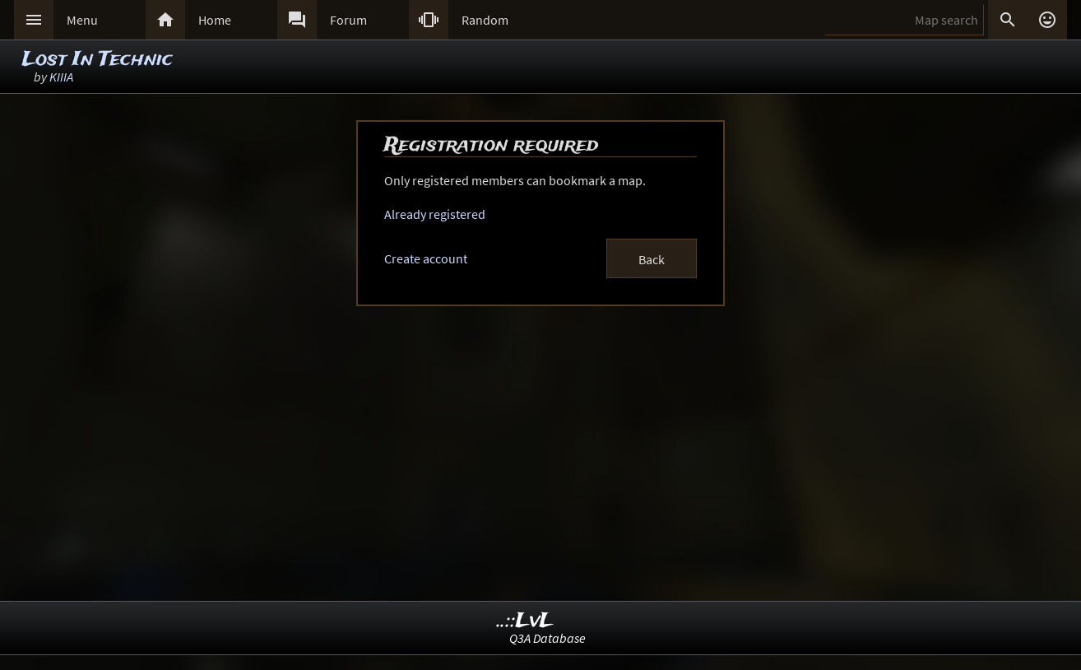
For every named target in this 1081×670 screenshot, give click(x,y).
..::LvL (525, 621)
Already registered (434, 214)
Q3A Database (547, 638)
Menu (82, 20)
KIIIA (61, 76)
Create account (425, 258)
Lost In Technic (97, 59)
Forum (348, 20)
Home (214, 20)
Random (485, 20)
